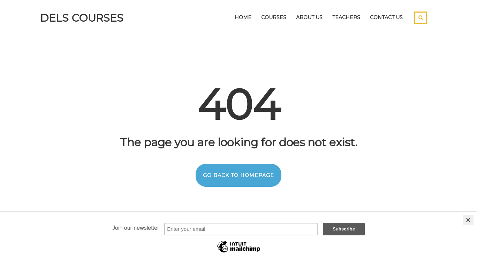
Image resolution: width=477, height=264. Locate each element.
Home (243, 17)
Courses (273, 17)
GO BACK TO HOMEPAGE (238, 175)
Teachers (346, 17)
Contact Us (386, 17)
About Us (309, 17)
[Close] (468, 220)
